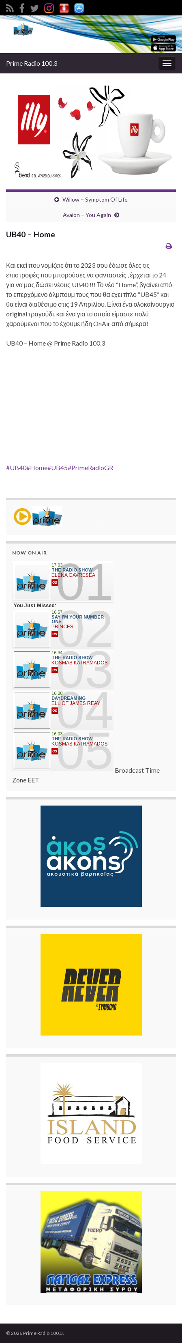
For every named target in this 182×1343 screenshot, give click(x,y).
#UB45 (57, 467)
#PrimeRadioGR (90, 467)
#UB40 (16, 467)
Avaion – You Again (87, 214)
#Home (36, 467)
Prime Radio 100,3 (31, 63)
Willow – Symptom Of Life (95, 199)
